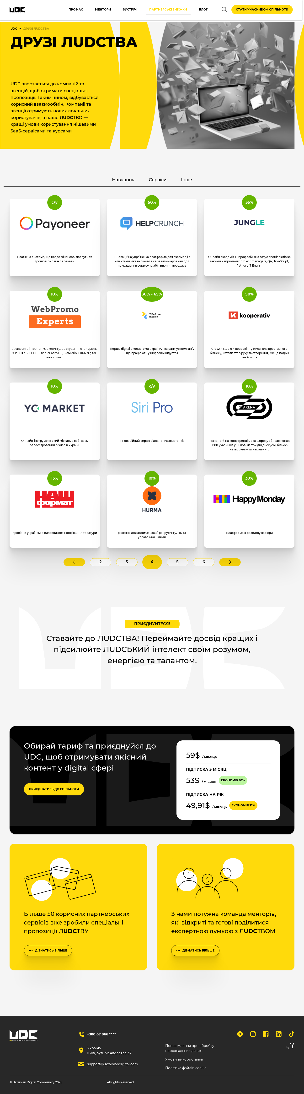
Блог (198, 10)
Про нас (71, 10)
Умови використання (184, 1059)
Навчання (112, 182)
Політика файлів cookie (185, 1068)
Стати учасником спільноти (262, 10)
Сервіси (162, 182)
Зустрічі (125, 10)
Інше (202, 182)
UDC (14, 28)
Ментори (98, 10)
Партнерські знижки (163, 10)
